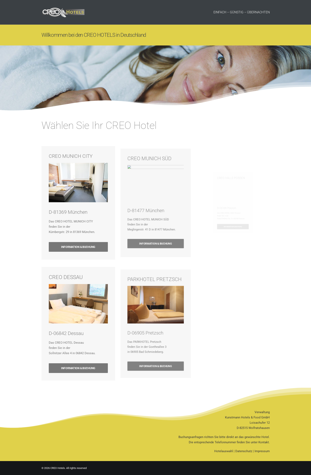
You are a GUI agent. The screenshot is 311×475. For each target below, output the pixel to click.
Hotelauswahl (223, 451)
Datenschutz (243, 451)
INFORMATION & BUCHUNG (78, 236)
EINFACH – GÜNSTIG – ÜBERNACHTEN (241, 12)
